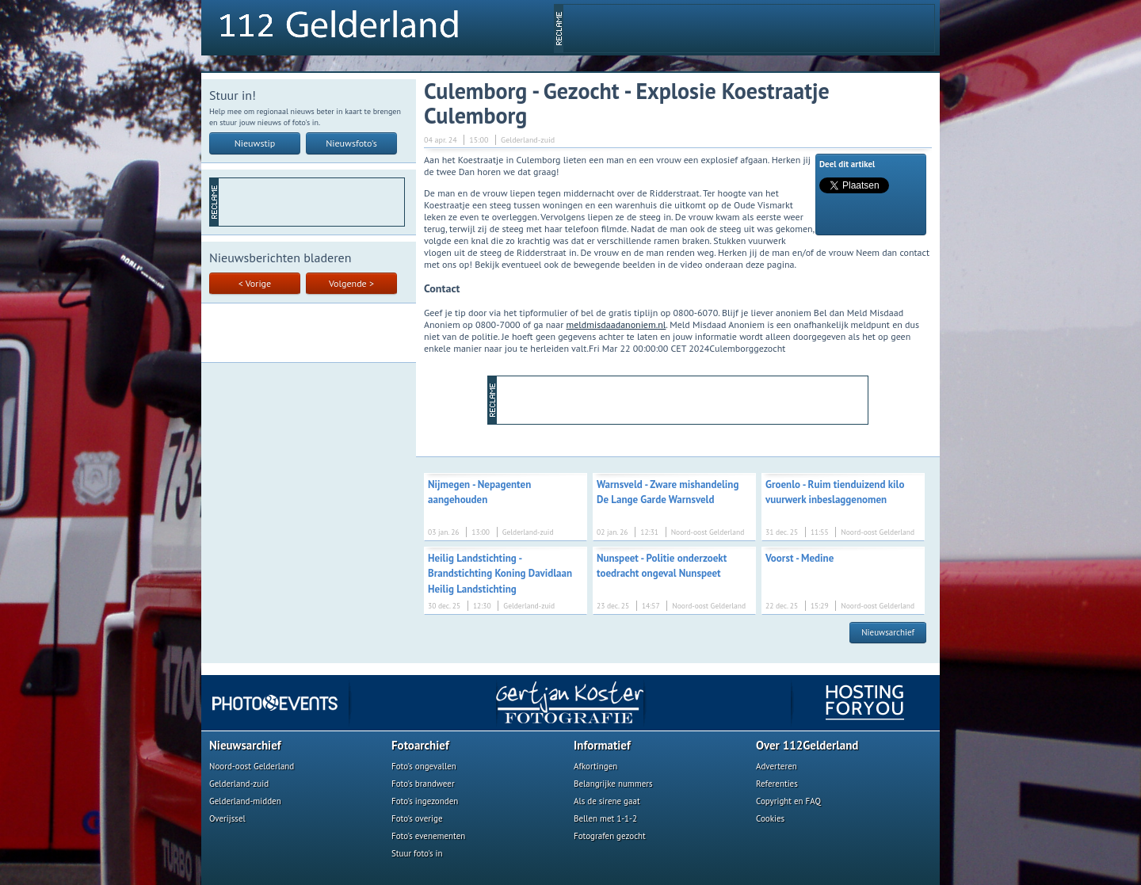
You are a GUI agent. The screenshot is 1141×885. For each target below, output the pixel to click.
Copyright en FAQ (788, 801)
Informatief (602, 745)
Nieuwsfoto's (351, 143)
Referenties (777, 783)
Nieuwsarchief (887, 632)
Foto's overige (417, 818)
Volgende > (351, 283)
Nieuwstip (255, 143)
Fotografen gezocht (610, 835)
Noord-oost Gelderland (251, 766)
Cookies (770, 818)
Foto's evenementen (428, 835)
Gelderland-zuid (239, 783)
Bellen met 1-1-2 (605, 818)
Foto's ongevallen (423, 766)
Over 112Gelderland (807, 745)
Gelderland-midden (245, 801)
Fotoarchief (420, 745)
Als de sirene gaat (607, 801)
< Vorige (255, 283)
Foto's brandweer (423, 783)
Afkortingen (595, 766)
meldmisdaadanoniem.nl (616, 324)
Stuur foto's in (417, 853)
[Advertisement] (748, 28)
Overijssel (227, 818)
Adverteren (776, 766)
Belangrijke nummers (613, 783)
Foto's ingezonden (424, 801)
